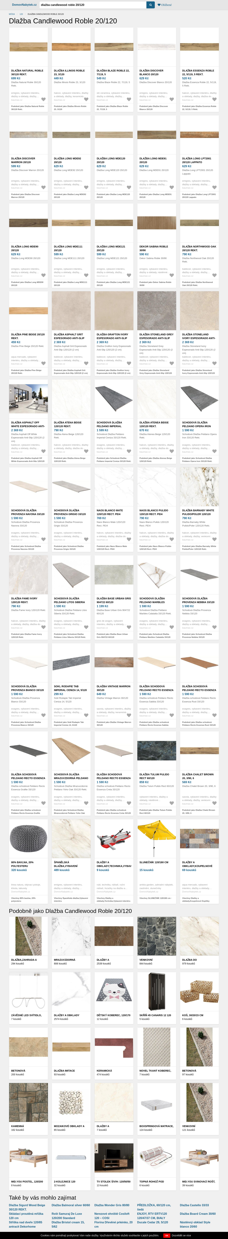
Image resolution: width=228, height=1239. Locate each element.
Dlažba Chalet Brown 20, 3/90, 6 (198, 776)
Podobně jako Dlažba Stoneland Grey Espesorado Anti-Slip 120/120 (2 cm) (155, 373)
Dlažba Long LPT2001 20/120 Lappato (196, 160)
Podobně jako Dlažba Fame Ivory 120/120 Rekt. (26, 635)
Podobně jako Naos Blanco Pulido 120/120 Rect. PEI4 (155, 547)
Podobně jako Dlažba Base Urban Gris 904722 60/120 (112, 635)
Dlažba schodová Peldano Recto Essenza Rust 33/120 (199, 690)
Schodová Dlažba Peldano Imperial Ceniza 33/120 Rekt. (109, 426)
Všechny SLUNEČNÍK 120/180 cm (154, 898)
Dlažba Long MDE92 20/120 (67, 160)
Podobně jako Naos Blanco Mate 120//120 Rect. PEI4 (112, 547)
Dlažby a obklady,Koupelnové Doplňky (197, 866)
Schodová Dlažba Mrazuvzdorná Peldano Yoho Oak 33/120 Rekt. (71, 778)
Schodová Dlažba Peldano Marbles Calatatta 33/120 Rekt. (154, 602)
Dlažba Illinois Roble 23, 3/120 (69, 72)
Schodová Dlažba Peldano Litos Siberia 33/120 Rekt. (69, 602)
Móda (12, 14)
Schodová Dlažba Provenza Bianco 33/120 (27, 688)
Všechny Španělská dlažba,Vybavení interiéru (71, 899)
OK (166, 1236)
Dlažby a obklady (66, 1015)
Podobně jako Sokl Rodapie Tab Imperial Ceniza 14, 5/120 (69, 723)
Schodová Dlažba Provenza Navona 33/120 (28, 512)
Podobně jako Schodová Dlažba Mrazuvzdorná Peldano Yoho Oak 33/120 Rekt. (69, 813)
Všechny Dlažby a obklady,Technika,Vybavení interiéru (113, 899)
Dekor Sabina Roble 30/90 (153, 248)
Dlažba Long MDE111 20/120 (68, 248)
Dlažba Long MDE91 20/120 (153, 160)
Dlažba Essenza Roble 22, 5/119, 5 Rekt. (198, 72)
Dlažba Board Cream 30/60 (198, 1213)
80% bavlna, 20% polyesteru (22, 864)
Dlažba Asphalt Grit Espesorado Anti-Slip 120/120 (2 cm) (69, 338)
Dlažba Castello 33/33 (194, 1205)
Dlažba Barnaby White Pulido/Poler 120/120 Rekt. (198, 514)
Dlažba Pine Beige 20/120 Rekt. (28, 336)
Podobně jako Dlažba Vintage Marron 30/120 (114, 723)
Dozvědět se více (181, 1235)
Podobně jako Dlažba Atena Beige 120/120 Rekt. (70, 459)
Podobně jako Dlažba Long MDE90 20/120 (27, 283)
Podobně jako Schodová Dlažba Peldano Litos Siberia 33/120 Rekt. (70, 635)
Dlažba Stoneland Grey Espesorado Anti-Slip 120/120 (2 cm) (156, 338)
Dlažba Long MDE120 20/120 (111, 160)
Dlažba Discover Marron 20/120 (23, 160)
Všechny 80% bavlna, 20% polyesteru (23, 899)
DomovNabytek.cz (24, 4)
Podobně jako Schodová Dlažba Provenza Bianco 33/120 (26, 723)
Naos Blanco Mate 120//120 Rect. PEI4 (110, 512)
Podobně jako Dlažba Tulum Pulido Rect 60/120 (155, 811)
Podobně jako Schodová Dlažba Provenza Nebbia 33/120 (197, 635)
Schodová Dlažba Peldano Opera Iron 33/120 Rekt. (196, 426)
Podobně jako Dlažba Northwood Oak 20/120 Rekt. (197, 283)
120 (21, 14)
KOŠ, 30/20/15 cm (192, 1015)
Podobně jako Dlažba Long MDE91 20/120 (155, 195)
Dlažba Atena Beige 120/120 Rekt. (68, 424)
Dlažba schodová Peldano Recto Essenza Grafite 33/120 (28, 778)
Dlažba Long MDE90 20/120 (24, 248)
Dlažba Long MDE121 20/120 (111, 248)
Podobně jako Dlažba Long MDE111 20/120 (70, 283)
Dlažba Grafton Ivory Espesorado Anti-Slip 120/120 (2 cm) (112, 338)
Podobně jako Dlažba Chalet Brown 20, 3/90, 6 (198, 811)
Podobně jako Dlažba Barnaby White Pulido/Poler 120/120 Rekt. (199, 547)
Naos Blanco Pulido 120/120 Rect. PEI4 (153, 512)
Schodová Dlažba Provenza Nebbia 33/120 (198, 600)
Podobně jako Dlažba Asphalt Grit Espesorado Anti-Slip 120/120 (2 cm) (71, 371)
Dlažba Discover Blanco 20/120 (151, 72)
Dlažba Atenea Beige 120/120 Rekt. (154, 424)
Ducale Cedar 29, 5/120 (152, 1222)
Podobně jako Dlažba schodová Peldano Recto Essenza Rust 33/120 (199, 723)
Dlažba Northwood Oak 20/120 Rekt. (199, 248)
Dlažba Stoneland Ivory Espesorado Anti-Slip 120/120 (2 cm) (198, 338)
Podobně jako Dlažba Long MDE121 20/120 (113, 283)
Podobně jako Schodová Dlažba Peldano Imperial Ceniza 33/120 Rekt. (114, 459)
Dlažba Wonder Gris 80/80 (111, 1205)
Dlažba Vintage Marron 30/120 (113, 688)
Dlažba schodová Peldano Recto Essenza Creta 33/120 (114, 778)
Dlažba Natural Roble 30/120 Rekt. (27, 72)
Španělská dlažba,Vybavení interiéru (65, 866)
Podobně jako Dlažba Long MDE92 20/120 (70, 195)
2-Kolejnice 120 (64, 1181)
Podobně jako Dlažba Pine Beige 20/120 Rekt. (26, 371)
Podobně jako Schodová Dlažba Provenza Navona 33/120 (26, 547)
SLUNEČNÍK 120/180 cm (153, 862)
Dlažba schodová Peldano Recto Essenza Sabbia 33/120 (156, 690)
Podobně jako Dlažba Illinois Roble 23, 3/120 (70, 107)
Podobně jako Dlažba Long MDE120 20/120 (113, 195)
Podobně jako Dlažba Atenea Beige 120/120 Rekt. (155, 459)
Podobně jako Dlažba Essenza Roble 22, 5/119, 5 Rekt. (199, 107)
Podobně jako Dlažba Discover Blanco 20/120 (153, 107)
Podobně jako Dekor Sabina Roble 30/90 (155, 283)
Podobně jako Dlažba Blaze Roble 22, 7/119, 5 (112, 107)
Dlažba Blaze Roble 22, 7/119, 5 (113, 72)
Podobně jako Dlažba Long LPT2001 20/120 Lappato (199, 195)
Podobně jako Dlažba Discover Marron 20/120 (25, 195)
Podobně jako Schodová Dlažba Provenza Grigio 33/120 (69, 547)
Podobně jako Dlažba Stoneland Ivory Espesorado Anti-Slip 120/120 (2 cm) (198, 373)
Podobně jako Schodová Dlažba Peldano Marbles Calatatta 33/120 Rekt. (154, 637)
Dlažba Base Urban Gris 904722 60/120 (114, 600)
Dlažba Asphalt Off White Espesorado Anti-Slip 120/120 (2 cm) (28, 426)
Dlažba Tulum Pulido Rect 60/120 (154, 776)
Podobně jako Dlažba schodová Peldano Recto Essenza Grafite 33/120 (26, 813)
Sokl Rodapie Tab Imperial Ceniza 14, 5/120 (70, 688)
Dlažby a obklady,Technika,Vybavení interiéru (116, 866)
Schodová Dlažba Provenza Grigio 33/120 (70, 512)
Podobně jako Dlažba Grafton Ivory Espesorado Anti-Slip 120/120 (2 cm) (113, 371)
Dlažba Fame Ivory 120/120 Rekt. (24, 600)
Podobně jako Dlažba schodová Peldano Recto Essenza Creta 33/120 (114, 811)
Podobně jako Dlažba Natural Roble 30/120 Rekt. (27, 107)
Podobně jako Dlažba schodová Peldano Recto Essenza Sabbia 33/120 (154, 725)
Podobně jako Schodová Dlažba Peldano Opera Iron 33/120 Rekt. (197, 459)
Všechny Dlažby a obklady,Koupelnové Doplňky (195, 899)
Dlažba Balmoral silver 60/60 (71, 1205)
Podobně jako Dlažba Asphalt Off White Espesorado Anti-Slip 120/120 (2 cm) (28, 461)
